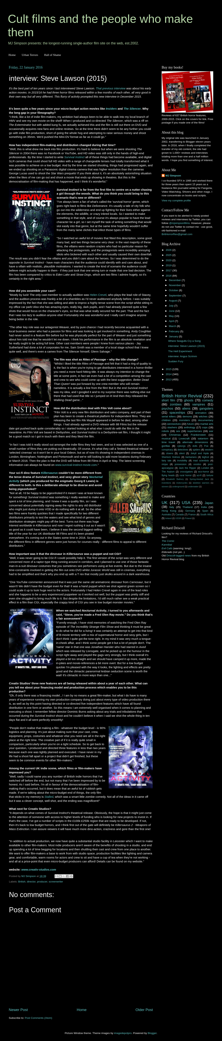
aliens (186, 408)
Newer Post (18, 1010)
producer (42, 881)
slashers (172, 427)
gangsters (206, 408)
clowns (169, 453)
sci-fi (199, 475)
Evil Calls (167, 548)
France (192, 514)
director (31, 881)
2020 (169, 260)
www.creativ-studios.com (38, 869)
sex (178, 431)
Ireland (168, 518)
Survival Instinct (74, 157)
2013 (169, 379)
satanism (203, 438)
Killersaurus (49, 472)
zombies (175, 404)
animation (201, 412)
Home (12, 54)
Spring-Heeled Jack (199, 479)
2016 (169, 275)
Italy (171, 507)
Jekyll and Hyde (199, 453)
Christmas (175, 434)
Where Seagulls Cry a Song (184, 340)
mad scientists (201, 460)
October (174, 290)
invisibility (182, 460)
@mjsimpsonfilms (179, 223)
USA (186, 502)
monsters (184, 420)
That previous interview (111, 88)
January (174, 336)
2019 (169, 265)
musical (166, 438)
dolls (194, 446)
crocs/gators (186, 471)
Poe (206, 446)
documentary (205, 420)
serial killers (169, 416)
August (173, 300)
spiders (196, 449)
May (171, 316)
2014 (169, 374)
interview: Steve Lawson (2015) (186, 346)
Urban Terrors (30, 54)
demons (187, 416)
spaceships (177, 412)
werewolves (174, 423)
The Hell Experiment (180, 351)
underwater (193, 486)
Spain (205, 510)
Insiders (111, 108)
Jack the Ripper (187, 468)
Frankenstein (198, 434)
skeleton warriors (201, 483)
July (171, 305)
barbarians (190, 457)
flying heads (168, 475)
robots (165, 431)
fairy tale (166, 460)
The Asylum (168, 471)
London (205, 468)
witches (203, 416)
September (175, 295)
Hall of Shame (52, 54)
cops (205, 427)
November (175, 285)
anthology (189, 427)
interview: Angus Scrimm (182, 356)
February (174, 331)
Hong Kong (169, 510)
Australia (166, 514)
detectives (183, 449)
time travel (168, 442)
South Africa (206, 514)
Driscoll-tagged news (178, 555)
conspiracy (167, 449)
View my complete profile (176, 200)
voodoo (197, 464)
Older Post (144, 1010)
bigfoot (205, 457)
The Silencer (132, 108)
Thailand (187, 507)
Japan (209, 503)
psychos (167, 408)
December (175, 280)
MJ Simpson (173, 175)
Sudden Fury (175, 361)
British (22, 881)
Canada (179, 514)
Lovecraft (184, 438)
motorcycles (182, 483)
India (204, 507)
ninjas (165, 464)
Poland (188, 518)
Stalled (48, 796)
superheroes (194, 431)
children (166, 420)
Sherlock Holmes (171, 457)
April (172, 321)
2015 (169, 369)
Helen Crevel (98, 294)
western (209, 449)
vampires (198, 404)
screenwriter (56, 881)
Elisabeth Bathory (175, 479)
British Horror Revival (182, 395)
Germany (190, 510)
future (190, 423)
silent (182, 453)
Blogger (152, 1033)
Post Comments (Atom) (38, 1017)
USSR (178, 518)
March (173, 326)
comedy (207, 400)
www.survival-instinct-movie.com (76, 464)
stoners (165, 486)
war (211, 431)
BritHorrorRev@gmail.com (177, 234)
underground (178, 486)
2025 (169, 255)
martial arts (206, 423)
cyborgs (181, 446)
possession (181, 464)
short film (168, 400)
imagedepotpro (123, 1033)
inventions (166, 483)
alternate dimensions (195, 442)
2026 (169, 250)
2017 (169, 270)
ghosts (188, 400)
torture (209, 475)
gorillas (166, 445)
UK (164, 502)
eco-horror (203, 471)
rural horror (186, 475)
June (172, 310)
